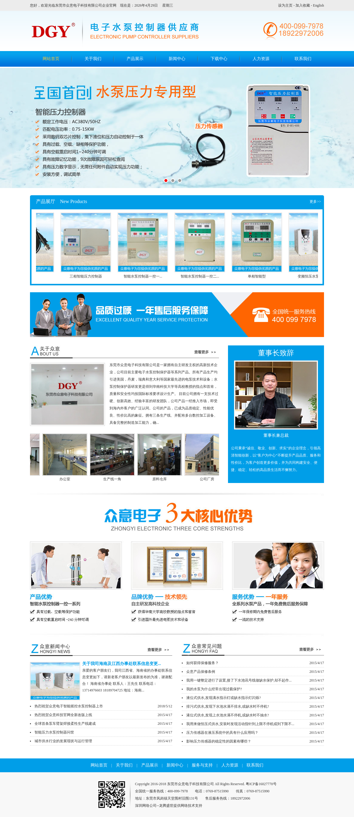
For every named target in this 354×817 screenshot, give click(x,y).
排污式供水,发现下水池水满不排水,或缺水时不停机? (255, 706)
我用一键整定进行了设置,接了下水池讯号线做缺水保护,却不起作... (255, 680)
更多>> (315, 201)
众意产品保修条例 (255, 671)
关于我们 (93, 58)
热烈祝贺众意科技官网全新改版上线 (103, 715)
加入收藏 (303, 5)
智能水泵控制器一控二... (202, 276)
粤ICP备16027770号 (261, 784)
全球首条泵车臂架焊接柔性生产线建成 (103, 723)
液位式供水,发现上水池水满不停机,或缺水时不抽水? (255, 715)
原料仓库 (196, 479)
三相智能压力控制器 (88, 276)
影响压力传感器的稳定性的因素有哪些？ (255, 741)
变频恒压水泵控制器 (316, 276)
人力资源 (261, 58)
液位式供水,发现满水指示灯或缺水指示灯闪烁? (255, 698)
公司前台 (53, 479)
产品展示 (135, 58)
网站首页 (99, 765)
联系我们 (303, 58)
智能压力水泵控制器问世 (103, 732)
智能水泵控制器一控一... (145, 276)
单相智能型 (259, 276)
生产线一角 (149, 479)
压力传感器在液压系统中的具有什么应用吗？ (255, 732)
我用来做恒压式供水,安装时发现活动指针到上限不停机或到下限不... (255, 724)
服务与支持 (202, 765)
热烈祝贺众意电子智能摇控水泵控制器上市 (103, 706)
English (318, 5)
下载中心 (219, 58)
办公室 (101, 479)
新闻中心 (177, 58)
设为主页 (285, 5)
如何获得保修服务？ (255, 663)
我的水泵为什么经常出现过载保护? (255, 689)
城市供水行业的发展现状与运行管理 (103, 741)
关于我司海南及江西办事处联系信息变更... (121, 663)
